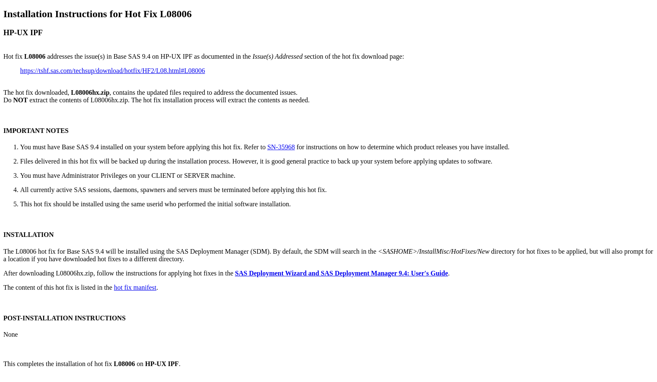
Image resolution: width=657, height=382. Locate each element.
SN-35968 (281, 147)
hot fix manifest (135, 287)
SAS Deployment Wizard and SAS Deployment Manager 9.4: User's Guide (341, 273)
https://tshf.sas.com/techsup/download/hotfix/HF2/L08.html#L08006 (112, 70)
